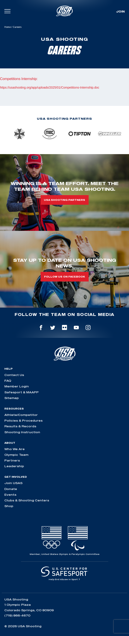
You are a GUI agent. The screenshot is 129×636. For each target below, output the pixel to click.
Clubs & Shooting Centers (26, 500)
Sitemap (11, 398)
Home (7, 27)
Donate (10, 489)
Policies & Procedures (23, 420)
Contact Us (14, 375)
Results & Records (20, 426)
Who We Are (14, 449)
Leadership (14, 466)
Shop (8, 506)
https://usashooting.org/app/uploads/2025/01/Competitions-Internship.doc (49, 87)
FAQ (7, 380)
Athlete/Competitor (21, 415)
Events (10, 494)
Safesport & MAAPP (21, 392)
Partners (12, 460)
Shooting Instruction (22, 432)
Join (120, 11)
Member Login (16, 386)
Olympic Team (16, 454)
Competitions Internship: (19, 79)
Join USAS (13, 483)
